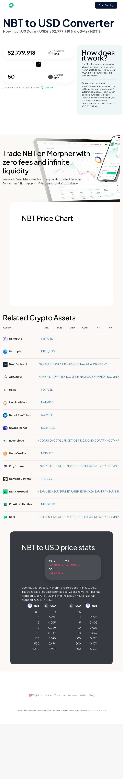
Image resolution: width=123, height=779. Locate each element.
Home (48, 695)
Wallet (83, 695)
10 (38, 627)
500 (36, 643)
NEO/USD (46, 517)
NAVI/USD (45, 376)
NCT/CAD (87, 466)
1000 (36, 648)
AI (64, 695)
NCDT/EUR (58, 440)
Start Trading (106, 5)
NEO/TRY (100, 517)
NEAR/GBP (72, 491)
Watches (72, 695)
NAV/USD (47, 389)
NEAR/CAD (86, 491)
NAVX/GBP (73, 364)
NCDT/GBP (72, 440)
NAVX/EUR (59, 364)
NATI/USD (47, 402)
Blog (91, 695)
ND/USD (46, 478)
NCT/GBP (73, 466)
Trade (57, 695)
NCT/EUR (59, 466)
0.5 (37, 612)
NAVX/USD (45, 364)
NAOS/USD (48, 427)
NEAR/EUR (58, 491)
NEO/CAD (86, 517)
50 (37, 633)
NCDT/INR (112, 440)
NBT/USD (47, 338)
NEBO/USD (48, 504)
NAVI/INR (113, 376)
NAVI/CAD (86, 376)
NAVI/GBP (72, 376)
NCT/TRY (100, 466)
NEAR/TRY (99, 491)
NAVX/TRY (100, 364)
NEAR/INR (112, 491)
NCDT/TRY (99, 440)
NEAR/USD (44, 491)
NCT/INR (113, 466)
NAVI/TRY (100, 376)
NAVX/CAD (87, 364)
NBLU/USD (48, 351)
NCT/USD (46, 466)
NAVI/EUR (58, 376)
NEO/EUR (59, 517)
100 (37, 638)
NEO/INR (113, 517)
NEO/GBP (73, 517)
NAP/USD (47, 415)
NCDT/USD (45, 440)
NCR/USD (47, 453)
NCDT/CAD (86, 440)
